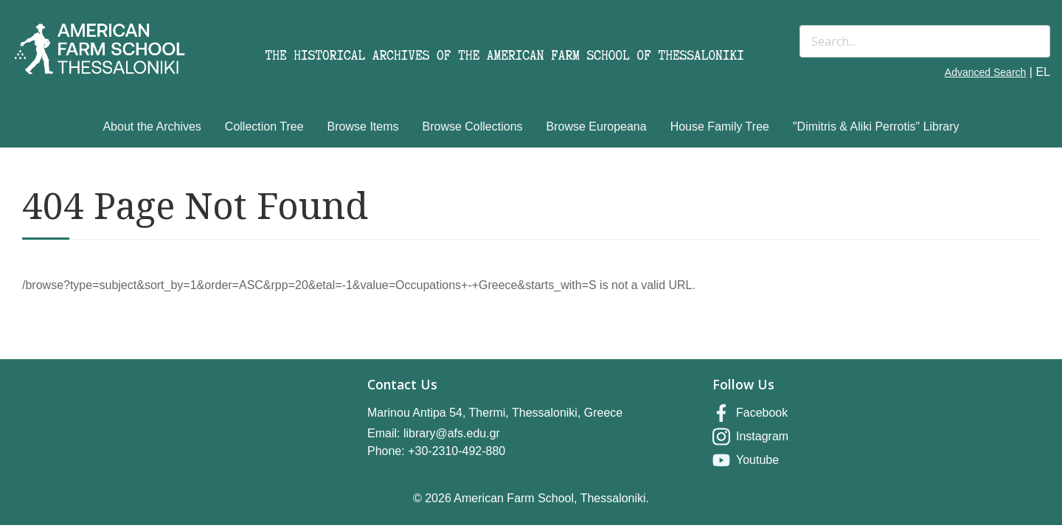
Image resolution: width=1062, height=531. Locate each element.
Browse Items (363, 126)
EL (1042, 72)
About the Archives (152, 126)
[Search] (924, 41)
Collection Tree (264, 126)
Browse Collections (473, 126)
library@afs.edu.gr (451, 433)
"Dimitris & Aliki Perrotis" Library (876, 126)
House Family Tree (719, 126)
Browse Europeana (596, 126)
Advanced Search (986, 72)
